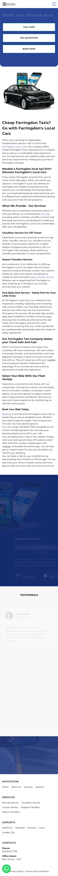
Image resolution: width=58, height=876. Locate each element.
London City (8, 832)
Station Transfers (11, 812)
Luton (42, 827)
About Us (16, 787)
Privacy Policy (16, 871)
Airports (39, 787)
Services (28, 787)
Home (5, 787)
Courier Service (10, 807)
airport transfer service (42, 277)
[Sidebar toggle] (54, 4)
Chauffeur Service (30, 802)
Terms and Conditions (37, 871)
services (45, 214)
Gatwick (31, 827)
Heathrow (7, 827)
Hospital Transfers (30, 807)
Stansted (20, 827)
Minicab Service (10, 802)
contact (15, 427)
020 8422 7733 (9, 851)
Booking (6, 414)
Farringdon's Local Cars (14, 146)
